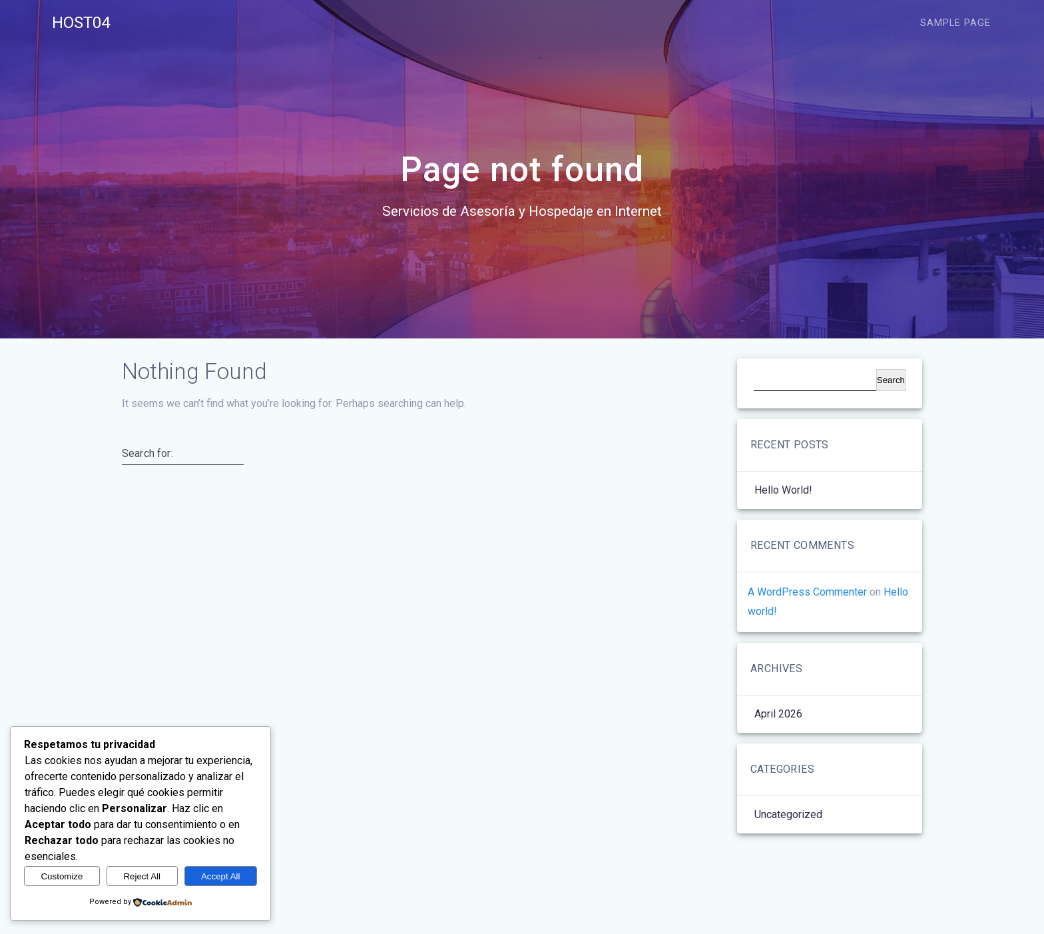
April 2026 (778, 713)
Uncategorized (788, 814)
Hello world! (783, 490)
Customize (62, 876)
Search (891, 380)
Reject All (141, 876)
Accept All (220, 876)
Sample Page (955, 23)
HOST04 (81, 23)
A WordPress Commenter (807, 592)
